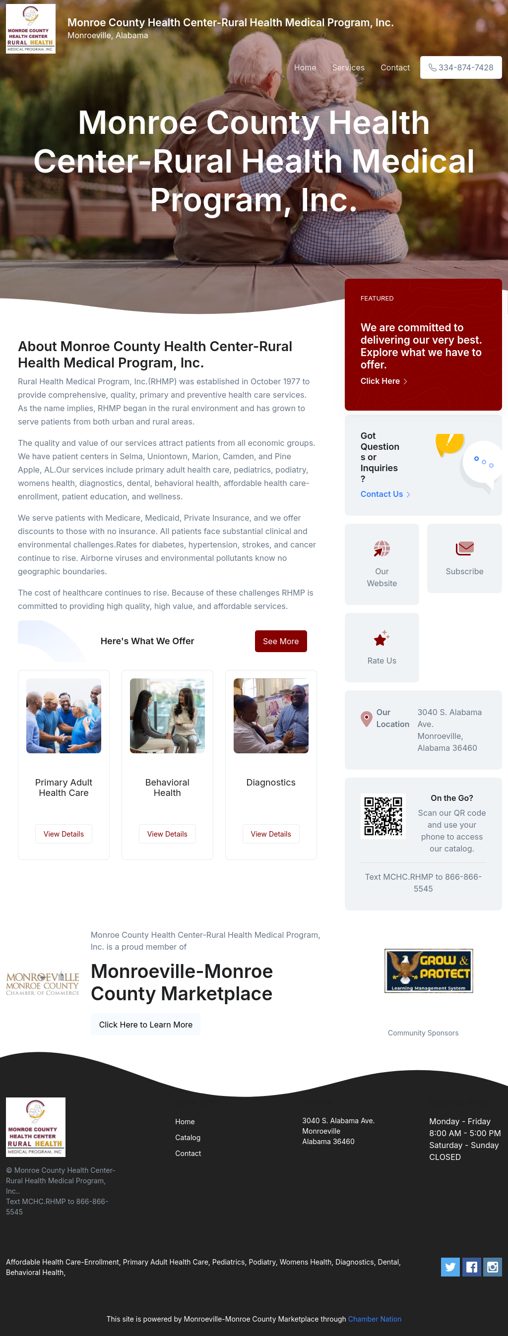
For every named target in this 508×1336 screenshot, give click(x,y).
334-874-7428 (461, 67)
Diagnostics (270, 782)
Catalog (187, 1137)
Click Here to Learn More (146, 1025)
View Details (64, 834)
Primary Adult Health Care (64, 787)
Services (348, 67)
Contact (395, 67)
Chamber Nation (375, 1319)
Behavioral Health (167, 787)
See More (281, 641)
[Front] (33, 29)
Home (305, 67)
